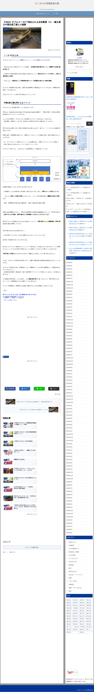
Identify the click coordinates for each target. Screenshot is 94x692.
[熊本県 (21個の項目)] (69, 611)
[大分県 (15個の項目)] (83, 614)
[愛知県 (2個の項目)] (72, 632)
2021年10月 (69, 441)
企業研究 (5, 357)
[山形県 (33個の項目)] (76, 606)
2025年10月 (69, 288)
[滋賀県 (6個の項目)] (89, 624)
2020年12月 (69, 472)
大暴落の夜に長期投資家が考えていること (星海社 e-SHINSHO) (79, 97)
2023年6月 (69, 377)
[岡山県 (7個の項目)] (83, 624)
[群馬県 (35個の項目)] (69, 606)
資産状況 (71, 584)
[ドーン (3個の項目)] (89, 630)
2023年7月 (69, 374)
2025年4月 (69, 307)
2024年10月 (69, 326)
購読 (89, 124)
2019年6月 (69, 530)
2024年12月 (69, 320)
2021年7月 (69, 450)
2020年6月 (69, 491)
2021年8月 (69, 447)
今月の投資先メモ (74, 549)
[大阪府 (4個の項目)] (89, 627)
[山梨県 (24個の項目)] (83, 608)
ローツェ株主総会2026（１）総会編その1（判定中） (78, 194)
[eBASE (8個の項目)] (89, 622)
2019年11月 (69, 514)
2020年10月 (69, 479)
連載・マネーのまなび (75, 588)
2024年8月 (69, 333)
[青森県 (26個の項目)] (77, 608)
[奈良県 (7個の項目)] (69, 624)
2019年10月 (69, 517)
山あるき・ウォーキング (76, 575)
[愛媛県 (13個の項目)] (69, 619)
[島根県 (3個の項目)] (83, 630)
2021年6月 (69, 453)
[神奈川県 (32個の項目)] (82, 606)
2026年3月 (69, 272)
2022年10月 (69, 402)
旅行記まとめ (73, 571)
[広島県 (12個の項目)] (76, 619)
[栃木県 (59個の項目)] (89, 600)
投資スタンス (73, 542)
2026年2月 (69, 275)
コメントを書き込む (32, 503)
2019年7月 (69, 526)
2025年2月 (69, 313)
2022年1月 (69, 431)
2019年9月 (69, 520)
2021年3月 (69, 463)
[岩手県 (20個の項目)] (76, 611)
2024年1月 (69, 355)
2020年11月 (69, 475)
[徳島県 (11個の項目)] (89, 619)
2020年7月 (69, 488)
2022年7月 (69, 412)
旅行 (70, 568)
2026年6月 (69, 263)
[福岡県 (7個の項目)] (76, 624)
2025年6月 (69, 301)
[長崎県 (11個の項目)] (83, 619)
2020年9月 (69, 482)
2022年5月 (69, 418)
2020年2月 (69, 504)
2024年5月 (69, 342)
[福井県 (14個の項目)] (69, 616)
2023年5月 (69, 380)
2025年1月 (69, 317)
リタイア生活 (73, 581)
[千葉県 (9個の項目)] (82, 622)
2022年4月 (69, 421)
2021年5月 (69, 456)
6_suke (79, 58)
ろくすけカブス (73, 558)
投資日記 (71, 565)
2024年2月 (69, 352)
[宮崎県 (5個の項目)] (83, 627)
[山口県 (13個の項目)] (82, 616)
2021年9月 (69, 444)
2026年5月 (69, 266)
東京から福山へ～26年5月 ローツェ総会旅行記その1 (79, 200)
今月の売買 (72, 555)
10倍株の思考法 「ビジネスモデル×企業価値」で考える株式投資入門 (78, 117)
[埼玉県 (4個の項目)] (76, 630)
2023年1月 (69, 393)
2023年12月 (69, 358)
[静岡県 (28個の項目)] (89, 606)
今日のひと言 (73, 562)
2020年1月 (69, 507)
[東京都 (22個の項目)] (89, 608)
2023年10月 (69, 364)
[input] (79, 73)
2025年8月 (69, 294)
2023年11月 (69, 361)
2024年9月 (69, 329)
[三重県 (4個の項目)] (69, 630)
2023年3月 (69, 386)
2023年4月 (69, 383)
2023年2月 (69, 390)
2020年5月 (69, 495)
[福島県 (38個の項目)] (83, 603)
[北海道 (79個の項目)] (76, 600)
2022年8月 (69, 409)
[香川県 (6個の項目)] (77, 627)
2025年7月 (69, 298)
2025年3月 (69, 310)
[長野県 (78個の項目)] (83, 600)
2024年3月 (69, 348)
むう (88, 244)
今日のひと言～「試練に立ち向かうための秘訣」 (79, 205)
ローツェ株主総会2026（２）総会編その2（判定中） (78, 189)
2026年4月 (69, 269)
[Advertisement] (32, 336)
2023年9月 (69, 367)
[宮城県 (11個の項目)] (69, 622)
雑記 (70, 591)
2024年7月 (69, 336)
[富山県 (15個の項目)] (89, 614)
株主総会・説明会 (74, 552)
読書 (70, 578)
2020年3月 (69, 501)
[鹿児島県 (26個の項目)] (69, 608)
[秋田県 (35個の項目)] (89, 603)
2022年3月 (69, 425)
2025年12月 (69, 282)
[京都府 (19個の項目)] (89, 611)
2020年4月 (69, 498)
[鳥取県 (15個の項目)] (76, 614)
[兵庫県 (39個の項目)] (76, 603)
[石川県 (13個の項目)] (76, 616)
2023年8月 (69, 371)
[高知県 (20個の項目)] (83, 611)
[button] (91, 73)
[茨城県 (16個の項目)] (69, 614)
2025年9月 (69, 291)
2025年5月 (69, 304)
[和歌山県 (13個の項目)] (88, 616)
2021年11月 (69, 437)
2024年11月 (69, 323)
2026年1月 (69, 278)
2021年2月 (69, 466)
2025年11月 (69, 285)
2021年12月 (69, 434)
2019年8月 (69, 523)
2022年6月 (69, 415)
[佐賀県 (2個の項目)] (86, 632)
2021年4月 (69, 460)
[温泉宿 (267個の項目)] (69, 600)
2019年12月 (69, 510)
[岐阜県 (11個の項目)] (76, 622)
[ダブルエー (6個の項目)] (70, 627)
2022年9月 (69, 406)
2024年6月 (69, 339)
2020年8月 (69, 485)
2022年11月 (69, 399)
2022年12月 (69, 396)
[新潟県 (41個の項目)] (69, 603)
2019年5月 (69, 533)
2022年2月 (69, 428)
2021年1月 (69, 469)
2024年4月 (69, 345)
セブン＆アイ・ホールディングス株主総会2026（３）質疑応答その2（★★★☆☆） (78, 211)
